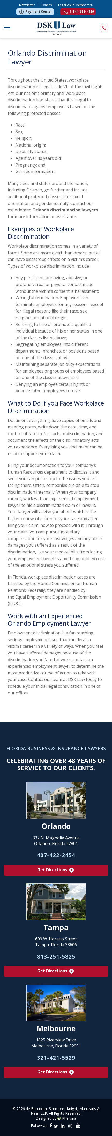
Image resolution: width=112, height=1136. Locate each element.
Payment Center (35, 11)
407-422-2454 (56, 855)
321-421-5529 (56, 1057)
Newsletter (27, 5)
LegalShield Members (74, 5)
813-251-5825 (56, 956)
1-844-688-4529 (79, 11)
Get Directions (56, 870)
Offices (46, 5)
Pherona (69, 1118)
